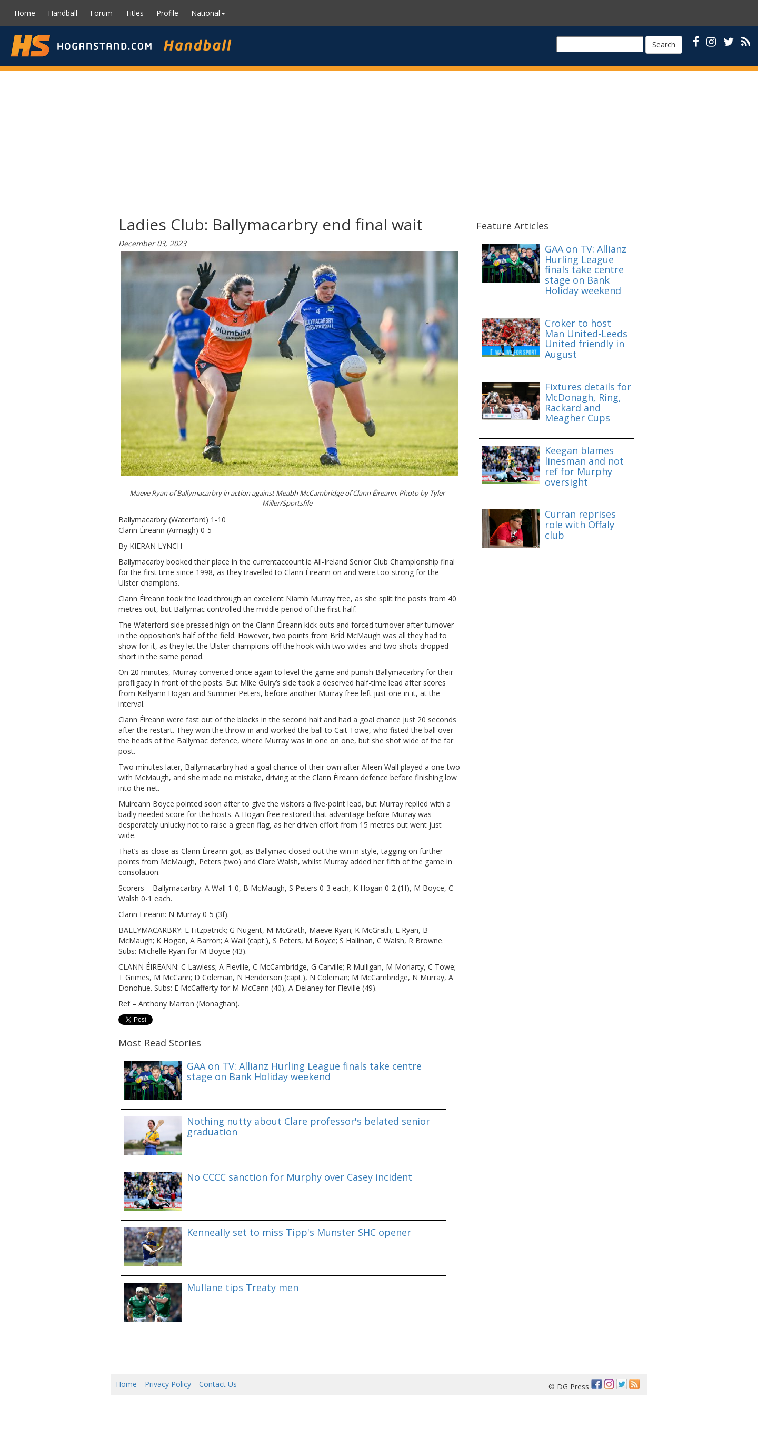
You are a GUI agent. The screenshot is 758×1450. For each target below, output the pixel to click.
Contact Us (218, 1384)
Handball (62, 13)
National (208, 13)
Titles (134, 13)
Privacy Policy (168, 1384)
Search (663, 44)
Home (24, 13)
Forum (101, 13)
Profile (167, 13)
